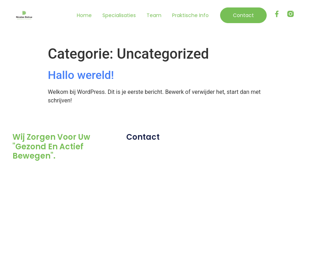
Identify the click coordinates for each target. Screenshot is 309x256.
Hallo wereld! (81, 75)
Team (153, 15)
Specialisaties (119, 15)
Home (84, 15)
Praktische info (190, 15)
